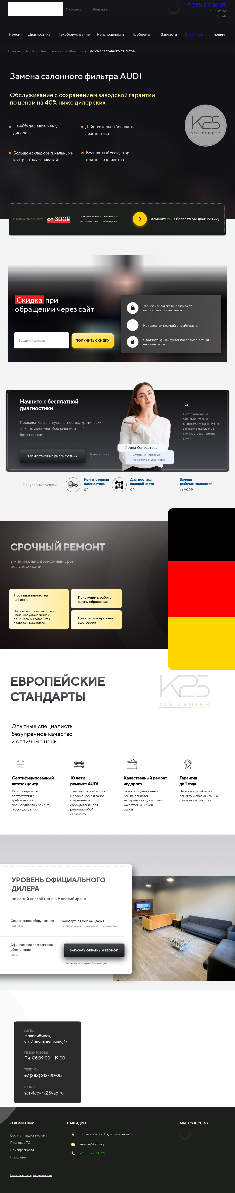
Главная (14, 51)
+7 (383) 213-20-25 (205, 4)
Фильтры (76, 51)
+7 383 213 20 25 (92, 1153)
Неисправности (51, 51)
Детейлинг (194, 34)
